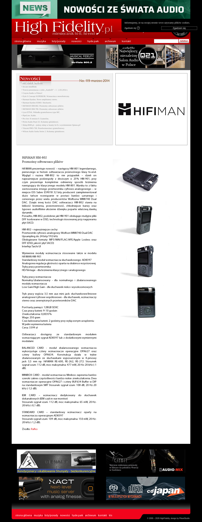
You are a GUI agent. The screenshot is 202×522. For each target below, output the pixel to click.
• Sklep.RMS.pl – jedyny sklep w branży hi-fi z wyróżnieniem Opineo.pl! (50, 125)
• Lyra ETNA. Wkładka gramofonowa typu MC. (40, 112)
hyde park (93, 41)
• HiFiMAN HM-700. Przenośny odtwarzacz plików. (42, 109)
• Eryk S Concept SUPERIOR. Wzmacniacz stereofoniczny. (45, 96)
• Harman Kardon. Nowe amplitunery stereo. (39, 99)
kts (110, 515)
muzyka (41, 41)
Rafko (34, 429)
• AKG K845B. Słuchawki (32, 83)
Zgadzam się (132, 28)
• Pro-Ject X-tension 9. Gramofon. (35, 119)
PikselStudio (184, 518)
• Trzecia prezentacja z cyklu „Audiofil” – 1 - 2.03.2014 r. (44, 90)
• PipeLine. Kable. (28, 115)
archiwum (110, 41)
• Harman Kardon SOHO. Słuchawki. (36, 103)
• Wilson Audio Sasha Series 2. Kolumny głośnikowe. (43, 131)
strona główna (22, 41)
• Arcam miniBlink (29, 87)
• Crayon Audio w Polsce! (31, 93)
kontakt (126, 41)
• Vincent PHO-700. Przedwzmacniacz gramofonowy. (43, 128)
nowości (76, 41)
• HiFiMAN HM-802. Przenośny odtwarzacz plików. (42, 106)
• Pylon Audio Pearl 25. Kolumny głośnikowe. (40, 122)
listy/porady (58, 41)
